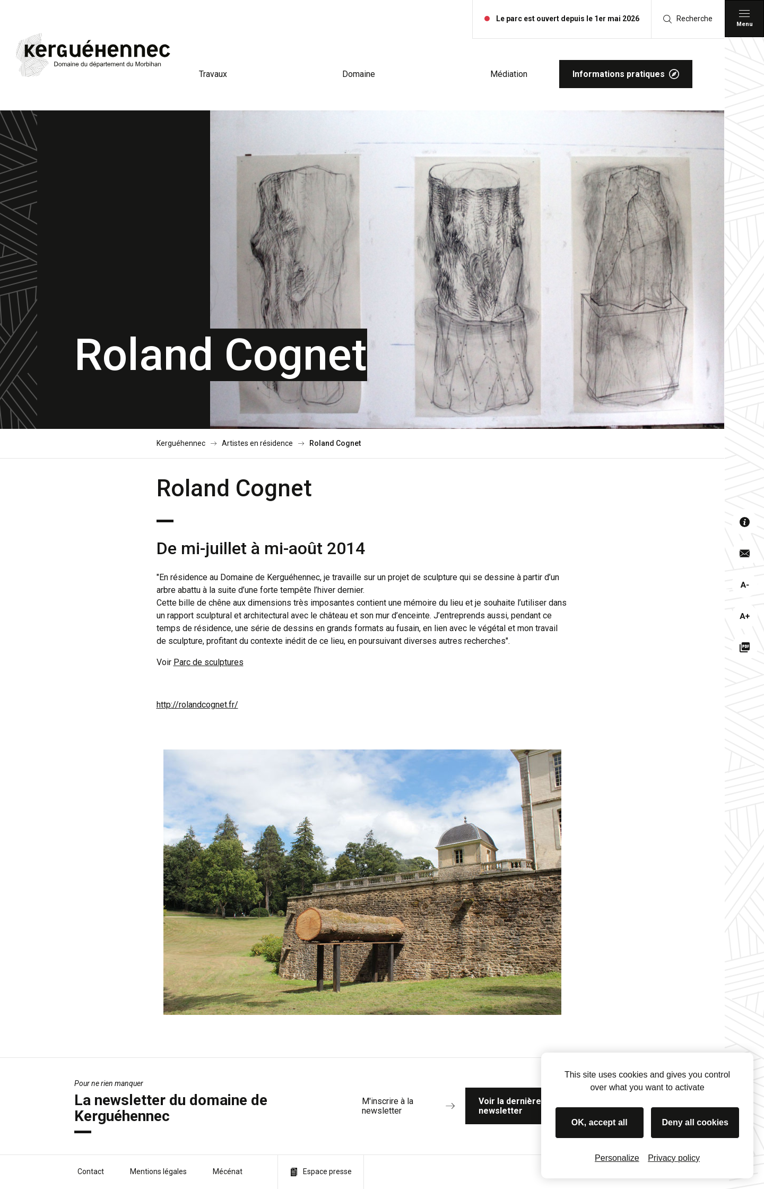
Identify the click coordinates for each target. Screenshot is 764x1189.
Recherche (688, 18)
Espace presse (321, 1171)
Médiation (508, 74)
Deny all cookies (695, 1122)
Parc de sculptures (208, 662)
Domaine (358, 74)
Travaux (213, 74)
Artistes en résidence (257, 443)
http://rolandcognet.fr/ (197, 705)
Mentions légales (158, 1171)
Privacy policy (674, 1157)
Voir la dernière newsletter (540, 1106)
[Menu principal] (744, 18)
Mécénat (227, 1171)
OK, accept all (599, 1122)
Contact (90, 1171)
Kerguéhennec (181, 443)
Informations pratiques (625, 74)
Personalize (617, 1157)
